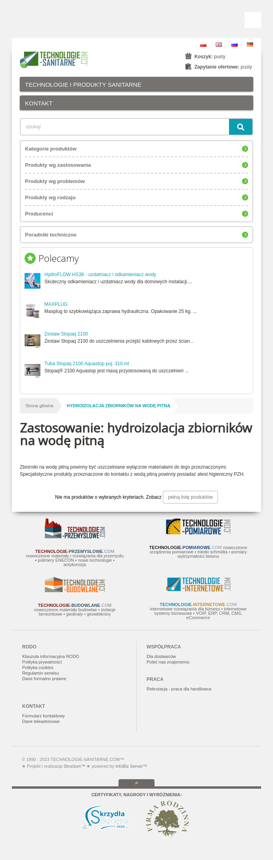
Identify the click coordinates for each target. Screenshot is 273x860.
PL (203, 44)
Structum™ (74, 766)
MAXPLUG (56, 304)
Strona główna (39, 405)
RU (234, 44)
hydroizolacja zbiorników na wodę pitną (118, 405)
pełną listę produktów (190, 497)
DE (250, 44)
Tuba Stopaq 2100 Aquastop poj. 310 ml (86, 363)
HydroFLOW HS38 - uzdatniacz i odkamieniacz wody (100, 274)
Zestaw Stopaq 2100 (66, 334)
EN (219, 44)
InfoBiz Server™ (130, 766)
